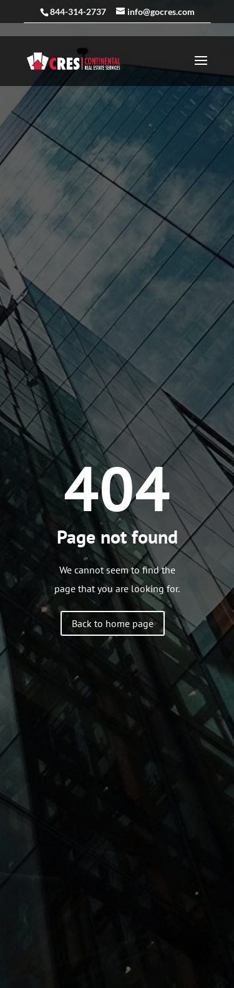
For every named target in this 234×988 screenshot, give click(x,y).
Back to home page (113, 623)
